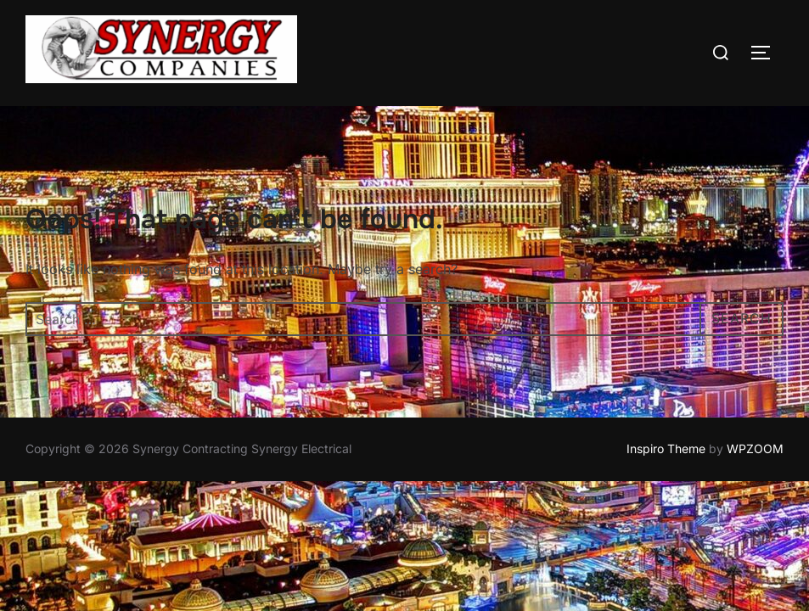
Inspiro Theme (665, 449)
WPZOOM (755, 449)
